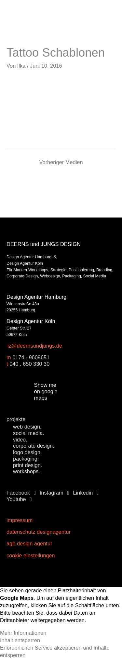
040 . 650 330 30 (29, 364)
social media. (28, 433)
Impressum (20, 520)
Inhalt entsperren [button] (20, 640)
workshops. (26, 471)
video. (20, 439)
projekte (16, 419)
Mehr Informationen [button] (23, 633)
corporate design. (33, 446)
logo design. (27, 452)
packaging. (26, 459)
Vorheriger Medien (61, 162)
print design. (27, 465)
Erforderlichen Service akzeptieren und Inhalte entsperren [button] (55, 651)
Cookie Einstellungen (31, 555)
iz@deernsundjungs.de (34, 346)
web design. (27, 427)
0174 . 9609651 (30, 357)
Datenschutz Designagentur (39, 532)
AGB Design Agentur (29, 543)
